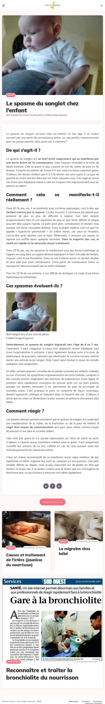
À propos (97, 700)
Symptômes (14, 660)
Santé (11, 94)
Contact (86, 700)
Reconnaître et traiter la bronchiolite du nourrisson (42, 672)
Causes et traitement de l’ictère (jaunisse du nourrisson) (25, 558)
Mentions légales (93, 702)
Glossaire (73, 700)
